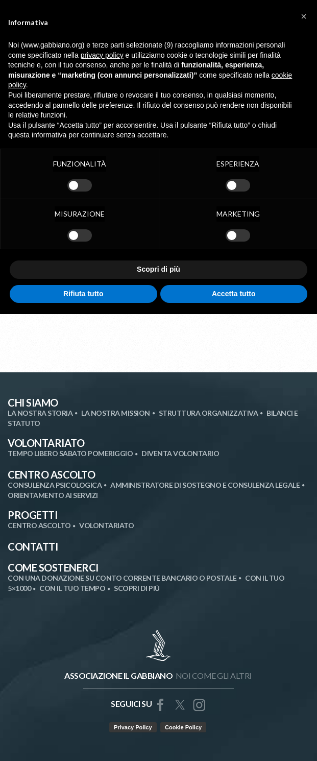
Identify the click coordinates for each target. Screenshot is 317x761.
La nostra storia (40, 413)
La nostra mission (115, 413)
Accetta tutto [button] (234, 294)
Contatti (33, 546)
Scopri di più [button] (158, 269)
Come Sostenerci (53, 567)
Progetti (32, 515)
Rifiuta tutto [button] (83, 294)
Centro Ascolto (51, 474)
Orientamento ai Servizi (53, 495)
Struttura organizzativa (208, 413)
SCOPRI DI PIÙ (137, 588)
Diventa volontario (180, 453)
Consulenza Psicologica (55, 485)
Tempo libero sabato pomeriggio (70, 453)
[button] (304, 16)
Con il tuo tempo (72, 588)
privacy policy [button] (102, 55)
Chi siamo (33, 402)
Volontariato (46, 443)
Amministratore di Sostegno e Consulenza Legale (205, 485)
